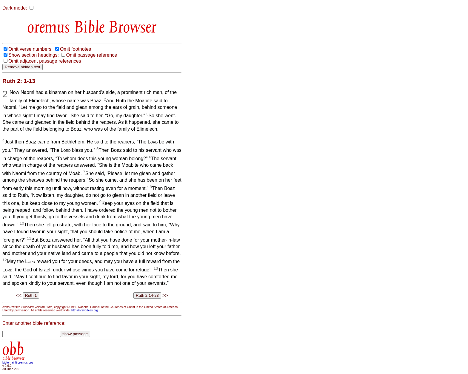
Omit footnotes (75, 49)
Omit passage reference (91, 55)
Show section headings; (33, 55)
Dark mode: (14, 7)
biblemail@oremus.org (17, 362)
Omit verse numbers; (30, 49)
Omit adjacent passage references (44, 61)
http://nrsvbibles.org (84, 310)
